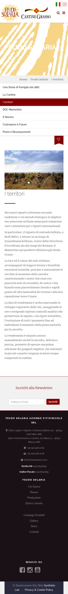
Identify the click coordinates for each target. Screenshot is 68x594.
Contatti (34, 531)
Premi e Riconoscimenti (16, 131)
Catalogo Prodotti (34, 515)
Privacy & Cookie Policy (38, 589)
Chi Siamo (34, 486)
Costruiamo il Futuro (15, 124)
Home (23, 79)
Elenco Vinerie (34, 503)
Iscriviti (53, 401)
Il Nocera (8, 117)
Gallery (34, 520)
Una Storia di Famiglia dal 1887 (21, 87)
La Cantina (9, 94)
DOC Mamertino (12, 109)
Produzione (34, 497)
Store (34, 526)
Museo (34, 492)
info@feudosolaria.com (34, 460)
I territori (8, 102)
